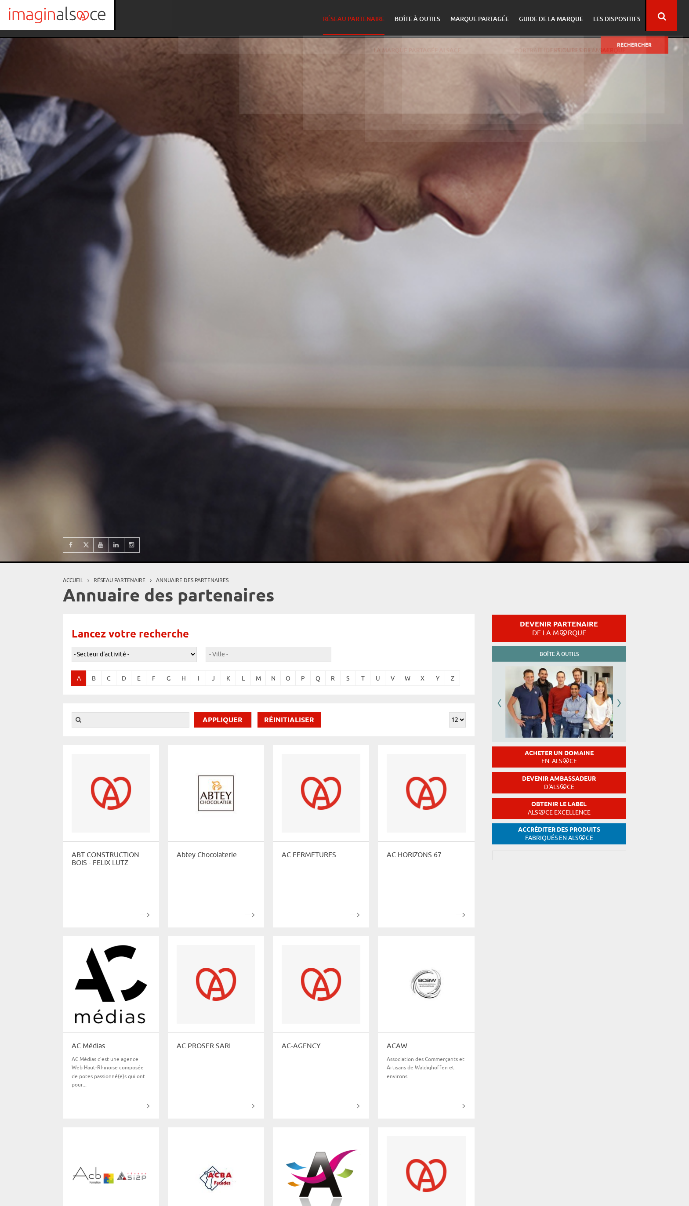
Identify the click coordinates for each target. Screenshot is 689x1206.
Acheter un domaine (559, 757)
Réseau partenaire (366, 15)
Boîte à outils (429, 15)
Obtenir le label (559, 808)
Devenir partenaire (559, 628)
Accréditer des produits (559, 833)
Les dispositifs (624, 15)
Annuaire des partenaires (192, 580)
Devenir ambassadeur (559, 782)
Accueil (73, 580)
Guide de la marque (560, 15)
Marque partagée (490, 15)
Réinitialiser (289, 720)
